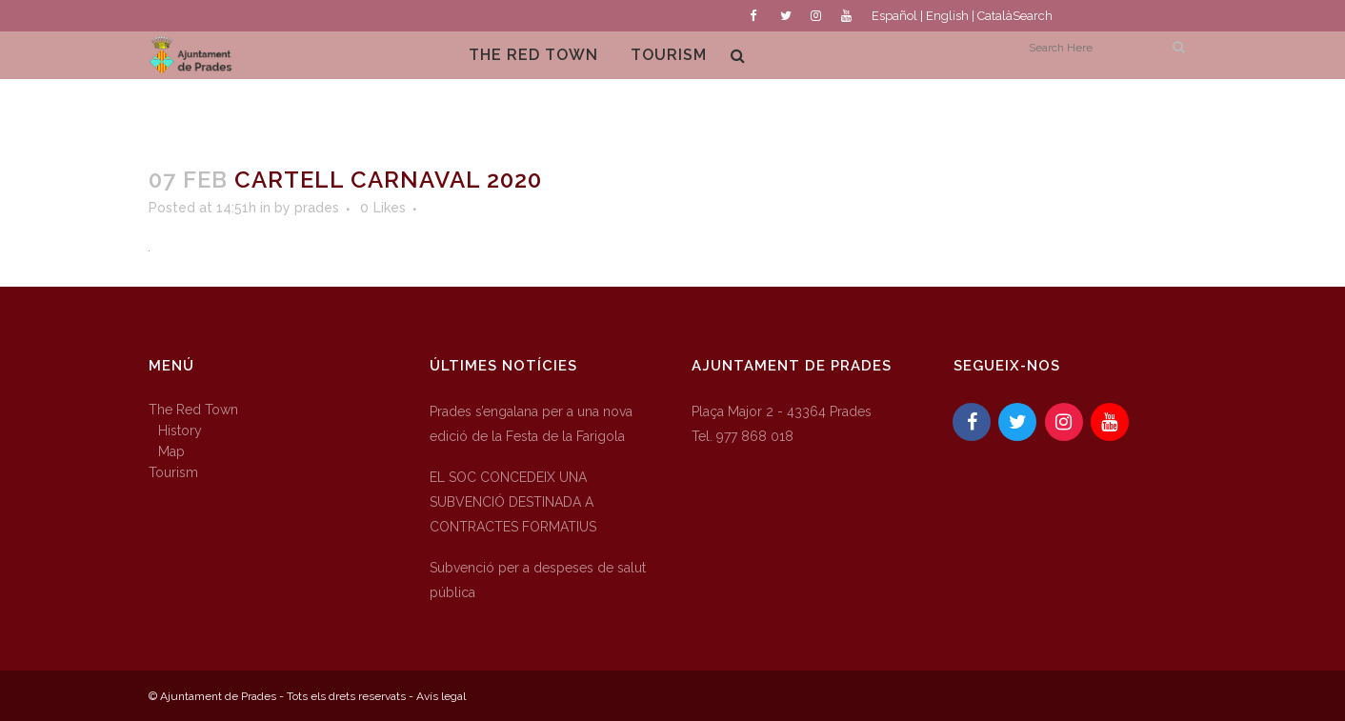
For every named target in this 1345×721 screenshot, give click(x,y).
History (180, 430)
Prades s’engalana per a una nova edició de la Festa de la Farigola (531, 424)
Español (894, 16)
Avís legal (441, 696)
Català (995, 16)
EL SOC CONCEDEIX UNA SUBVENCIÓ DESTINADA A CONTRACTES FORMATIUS (513, 502)
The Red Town (193, 409)
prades (316, 207)
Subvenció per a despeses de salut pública (538, 580)
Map (171, 451)
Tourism (173, 472)
